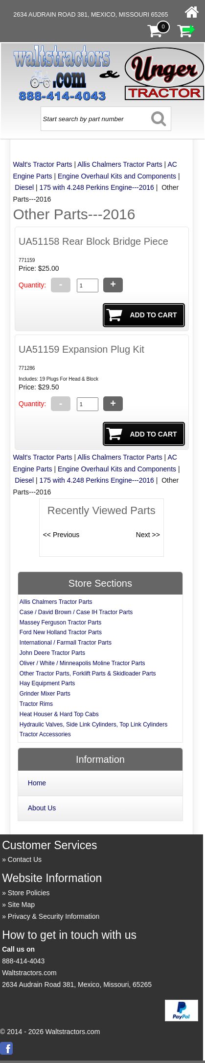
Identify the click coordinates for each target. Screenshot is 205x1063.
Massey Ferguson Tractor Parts (60, 622)
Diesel (24, 187)
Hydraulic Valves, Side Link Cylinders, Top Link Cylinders (93, 724)
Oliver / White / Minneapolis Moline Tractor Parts (82, 663)
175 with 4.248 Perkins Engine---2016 (97, 187)
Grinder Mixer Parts (45, 693)
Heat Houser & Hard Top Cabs (59, 714)
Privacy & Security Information (54, 916)
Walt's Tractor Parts (42, 164)
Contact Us (25, 859)
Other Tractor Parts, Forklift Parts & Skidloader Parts (88, 673)
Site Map (21, 904)
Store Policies (29, 893)
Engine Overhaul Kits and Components (117, 176)
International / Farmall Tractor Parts (66, 642)
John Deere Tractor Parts (52, 652)
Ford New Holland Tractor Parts (61, 632)
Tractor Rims (36, 703)
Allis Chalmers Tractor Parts (119, 164)
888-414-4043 (23, 961)
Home (37, 783)
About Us (42, 808)
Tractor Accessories (45, 734)
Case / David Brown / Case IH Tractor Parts (76, 612)
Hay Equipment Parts (47, 683)
